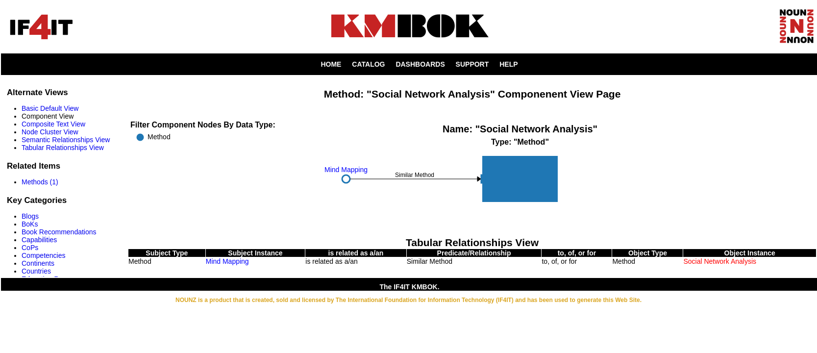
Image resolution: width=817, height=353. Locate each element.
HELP (508, 64)
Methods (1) (40, 182)
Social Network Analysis (719, 261)
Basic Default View (50, 108)
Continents (38, 263)
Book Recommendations (59, 232)
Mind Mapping (227, 261)
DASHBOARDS (420, 64)
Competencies (44, 255)
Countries (36, 271)
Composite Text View (53, 124)
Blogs (30, 216)
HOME (331, 64)
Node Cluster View (50, 132)
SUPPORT (472, 64)
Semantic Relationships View (66, 140)
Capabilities (39, 240)
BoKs (30, 224)
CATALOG (368, 64)
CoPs (30, 248)
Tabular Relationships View (63, 147)
